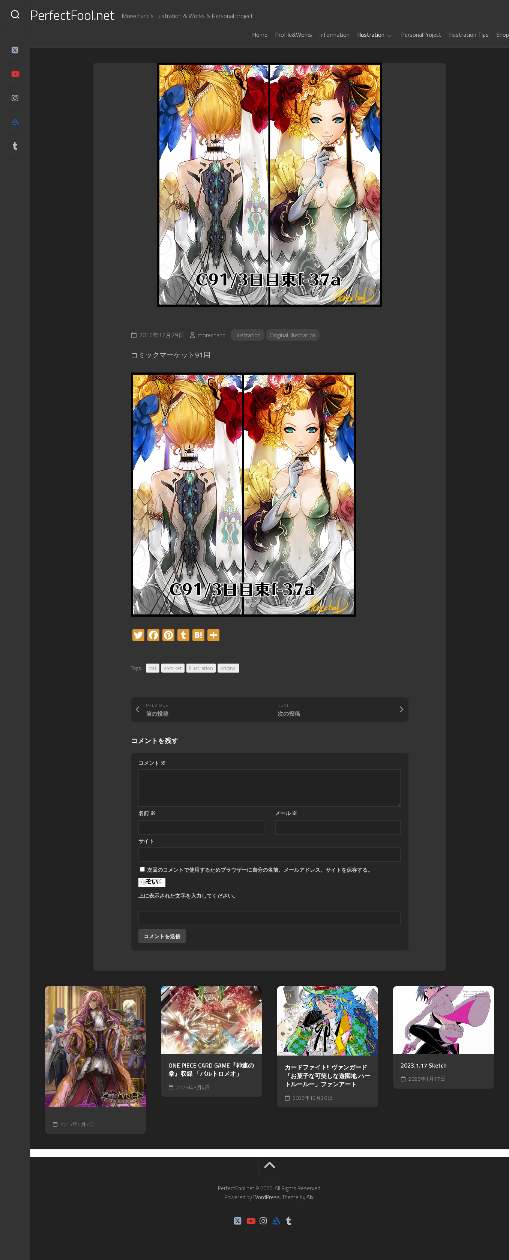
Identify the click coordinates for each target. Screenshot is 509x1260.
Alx (310, 1197)
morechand (211, 334)
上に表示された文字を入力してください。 (188, 896)
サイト (146, 841)
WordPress (266, 1197)
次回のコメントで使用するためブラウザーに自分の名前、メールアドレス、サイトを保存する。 (260, 870)
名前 (146, 813)
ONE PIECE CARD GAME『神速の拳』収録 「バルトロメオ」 (211, 1069)
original (228, 668)
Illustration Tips (454, 34)
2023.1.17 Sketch (424, 1065)
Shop (487, 34)
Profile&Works (278, 34)
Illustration (355, 35)
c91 (153, 668)
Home (244, 34)
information (320, 34)
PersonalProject (406, 34)
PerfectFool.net (87, 15)
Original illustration (293, 334)
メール (286, 813)
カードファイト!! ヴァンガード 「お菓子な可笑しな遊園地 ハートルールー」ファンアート (327, 1076)
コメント (152, 763)
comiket (173, 668)
